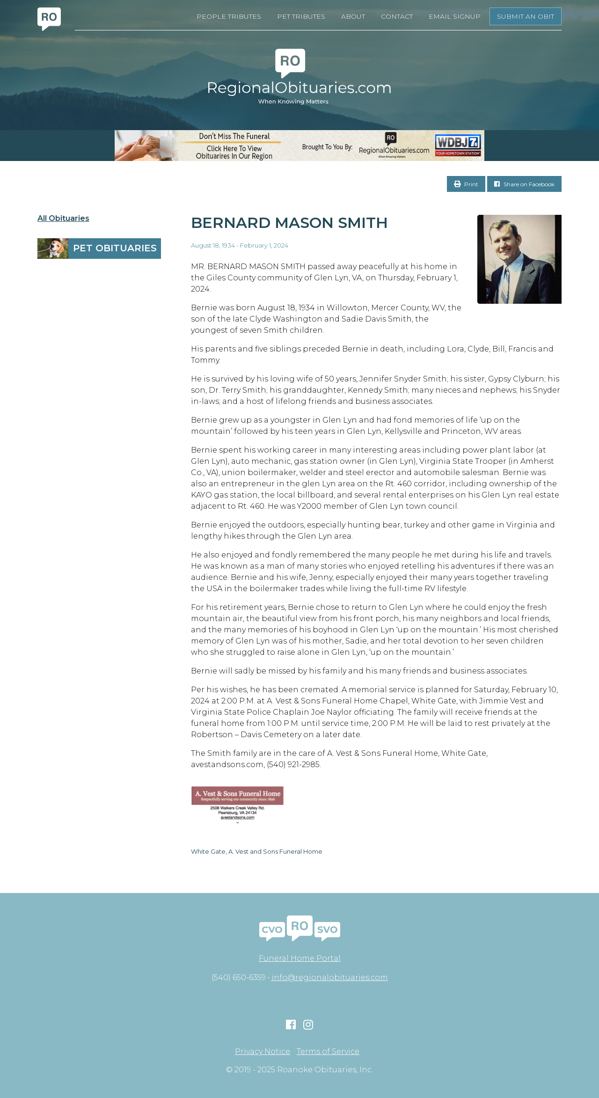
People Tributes (229, 16)
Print (466, 184)
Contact (397, 16)
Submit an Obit (525, 16)
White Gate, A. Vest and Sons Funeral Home (256, 851)
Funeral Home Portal (300, 958)
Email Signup (455, 16)
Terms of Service (328, 1051)
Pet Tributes (301, 16)
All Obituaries (63, 218)
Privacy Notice (262, 1051)
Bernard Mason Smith (289, 222)
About (353, 16)
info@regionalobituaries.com (329, 977)
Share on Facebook (524, 184)
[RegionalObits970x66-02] (299, 145)
